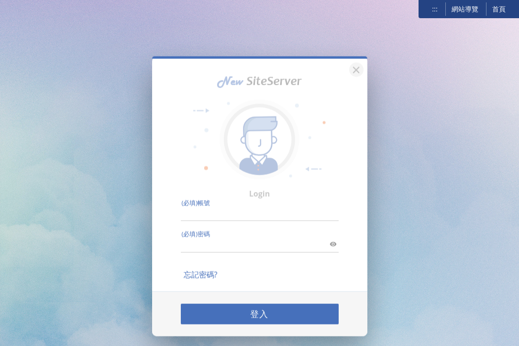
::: (434, 8)
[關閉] (355, 61)
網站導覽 (465, 8)
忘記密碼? (201, 266)
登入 (259, 306)
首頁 (499, 8)
